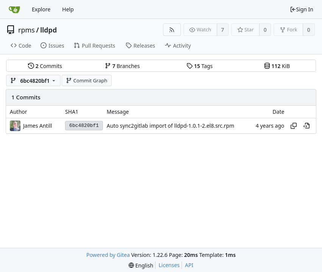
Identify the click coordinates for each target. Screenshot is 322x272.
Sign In (301, 9)
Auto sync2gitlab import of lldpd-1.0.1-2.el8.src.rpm (170, 125)
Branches (122, 66)
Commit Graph (86, 80)
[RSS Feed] (172, 29)
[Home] (14, 9)
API (189, 265)
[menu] (141, 265)
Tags (200, 66)
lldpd (48, 30)
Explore (41, 9)
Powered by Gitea (108, 254)
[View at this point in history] (306, 125)
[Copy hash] (293, 125)
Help (68, 9)
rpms (26, 30)
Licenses (169, 265)
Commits (45, 66)
